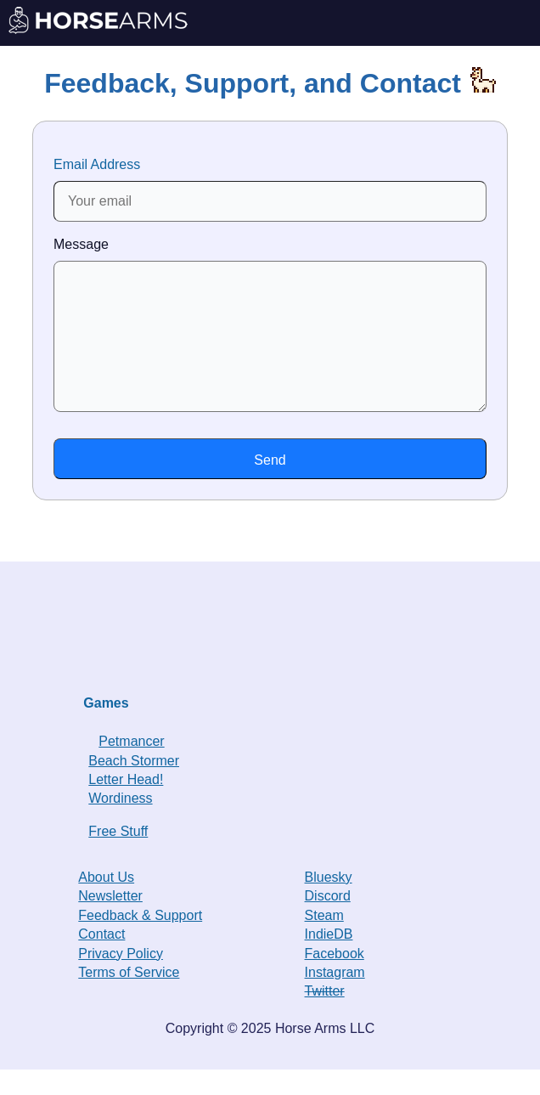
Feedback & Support (140, 941)
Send (269, 485)
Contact (101, 959)
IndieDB (329, 959)
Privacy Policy (120, 979)
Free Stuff (118, 856)
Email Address (270, 189)
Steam (324, 941)
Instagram (335, 998)
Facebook (334, 979)
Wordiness (120, 823)
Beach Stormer (133, 786)
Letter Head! (125, 805)
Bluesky (328, 902)
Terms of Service (128, 998)
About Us (106, 902)
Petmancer (131, 766)
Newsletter (110, 921)
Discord (328, 921)
